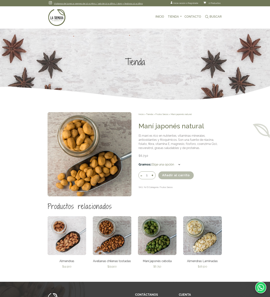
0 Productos (215, 3)
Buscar (215, 16)
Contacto (192, 16)
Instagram (50, 3)
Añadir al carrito (176, 175)
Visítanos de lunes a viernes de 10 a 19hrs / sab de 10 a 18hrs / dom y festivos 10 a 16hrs (98, 3)
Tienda (173, 16)
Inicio (159, 16)
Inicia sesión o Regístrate (185, 3)
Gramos (145, 164)
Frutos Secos (161, 114)
